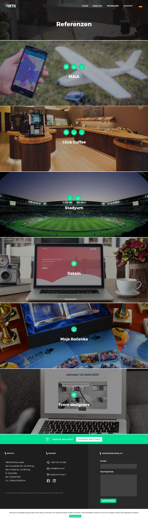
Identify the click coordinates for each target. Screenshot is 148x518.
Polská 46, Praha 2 (58, 483)
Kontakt (128, 5)
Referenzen (113, 5)
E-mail (103, 470)
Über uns (97, 5)
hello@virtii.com (58, 477)
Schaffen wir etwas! (89, 448)
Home (85, 5)
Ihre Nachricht (107, 480)
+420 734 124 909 (58, 471)
